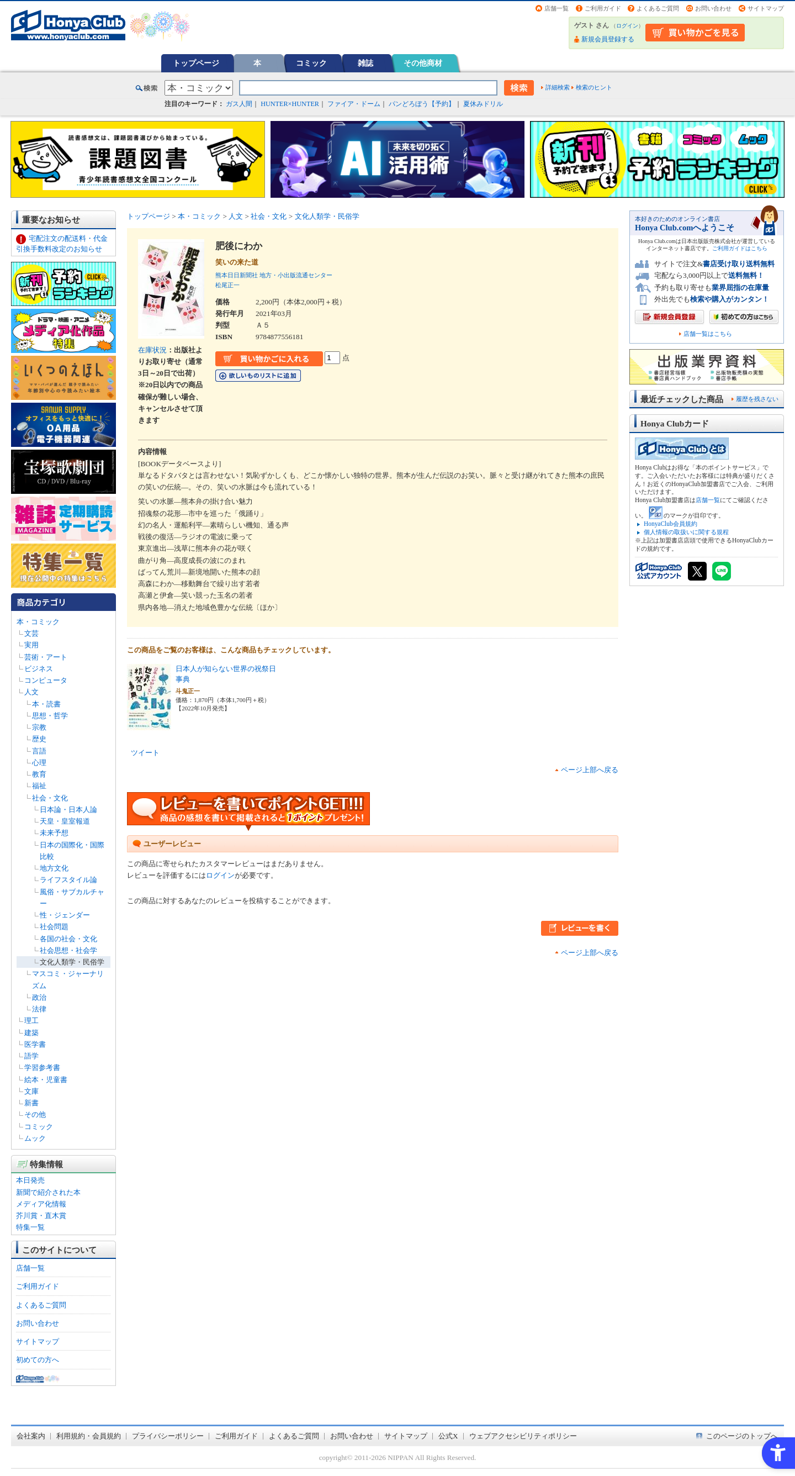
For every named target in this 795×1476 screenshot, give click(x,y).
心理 (39, 762)
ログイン (627, 26)
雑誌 (365, 63)
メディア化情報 (41, 1204)
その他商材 (423, 63)
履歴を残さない (757, 399)
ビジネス (38, 669)
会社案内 (31, 1436)
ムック (35, 1138)
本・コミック (38, 622)
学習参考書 (42, 1067)
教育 (39, 774)
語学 (31, 1056)
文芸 (31, 633)
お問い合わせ (713, 8)
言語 (39, 751)
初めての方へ (37, 1360)
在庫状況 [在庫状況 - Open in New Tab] (152, 350)
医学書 (35, 1044)
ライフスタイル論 (68, 880)
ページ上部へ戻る (589, 770)
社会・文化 (50, 798)
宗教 (39, 727)
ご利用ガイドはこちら (739, 248)
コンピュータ (45, 680)
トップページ (196, 63)
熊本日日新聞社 (236, 275)
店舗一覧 (556, 8)
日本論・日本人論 (68, 809)
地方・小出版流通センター (295, 275)
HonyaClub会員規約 (670, 523)
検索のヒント (594, 87)
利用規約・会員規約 (88, 1436)
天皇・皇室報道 (65, 821)
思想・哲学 (50, 715)
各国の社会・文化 (68, 939)
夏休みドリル (483, 104)
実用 (31, 645)
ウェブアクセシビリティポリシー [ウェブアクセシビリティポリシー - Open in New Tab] (523, 1436)
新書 (31, 1103)
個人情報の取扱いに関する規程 (686, 532)
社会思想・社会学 (68, 950)
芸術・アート (45, 657)
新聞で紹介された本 (48, 1192)
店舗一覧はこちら (707, 334)
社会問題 (54, 926)
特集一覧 (30, 1227)
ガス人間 (239, 104)
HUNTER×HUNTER (290, 104)
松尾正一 (227, 285)
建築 (31, 1033)
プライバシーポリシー (168, 1436)
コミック (311, 63)
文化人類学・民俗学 (72, 962)
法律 (39, 1009)
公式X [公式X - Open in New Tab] (448, 1436)
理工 (31, 1020)
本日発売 (30, 1180)
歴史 (39, 739)
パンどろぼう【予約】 (422, 104)
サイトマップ (766, 8)
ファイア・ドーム (353, 104)
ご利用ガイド (603, 8)
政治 (39, 997)
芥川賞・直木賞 (41, 1215)
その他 (35, 1114)
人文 (31, 692)
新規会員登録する (607, 39)
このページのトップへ (742, 1436)
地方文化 (54, 868)
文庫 (31, 1091)
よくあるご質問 (658, 8)
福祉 (39, 786)
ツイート (145, 752)
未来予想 (54, 833)
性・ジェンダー (65, 915)
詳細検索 (557, 87)
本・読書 (46, 704)
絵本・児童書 (45, 1080)
